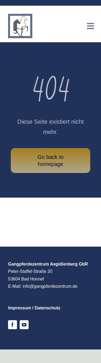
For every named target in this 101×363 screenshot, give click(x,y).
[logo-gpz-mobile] (20, 16)
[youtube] (24, 324)
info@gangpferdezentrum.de (50, 286)
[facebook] (12, 324)
